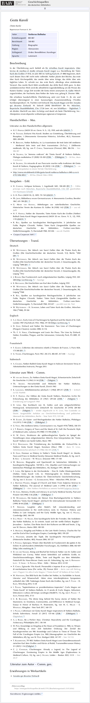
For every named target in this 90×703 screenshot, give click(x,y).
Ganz (18, 326)
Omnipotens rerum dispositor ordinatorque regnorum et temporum (38, 114)
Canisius (19, 186)
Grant (19, 320)
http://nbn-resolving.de (23, 548)
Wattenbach (21, 250)
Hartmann (20, 575)
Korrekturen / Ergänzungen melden (25, 694)
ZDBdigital (59, 157)
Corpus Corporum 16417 (23, 234)
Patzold (18, 543)
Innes (18, 492)
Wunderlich (21, 498)
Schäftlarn (62, 108)
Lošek (17, 471)
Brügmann (19, 283)
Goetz (22, 435)
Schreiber (35, 307)
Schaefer (26, 459)
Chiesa (39, 148)
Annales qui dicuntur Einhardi (26, 676)
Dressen (23, 527)
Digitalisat (73, 108)
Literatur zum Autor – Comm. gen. (31, 664)
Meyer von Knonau (26, 204)
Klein (15, 584)
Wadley (38, 459)
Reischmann (23, 444)
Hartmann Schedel (25, 192)
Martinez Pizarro (22, 483)
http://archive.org (24, 280)
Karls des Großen (17, 74)
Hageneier (20, 537)
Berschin (19, 142)
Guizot (18, 348)
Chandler (23, 649)
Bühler (18, 277)
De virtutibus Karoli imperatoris (59, 68)
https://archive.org (59, 323)
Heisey (19, 519)
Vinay (17, 426)
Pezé (18, 626)
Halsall (76, 512)
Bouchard (23, 599)
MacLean (19, 530)
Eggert (19, 419)
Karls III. (56, 74)
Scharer (29, 479)
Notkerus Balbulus (37, 34)
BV (68, 186)
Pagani (18, 587)
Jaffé (18, 198)
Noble (24, 332)
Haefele (21, 130)
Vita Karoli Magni (57, 103)
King (17, 459)
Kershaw (20, 507)
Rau (17, 222)
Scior (23, 563)
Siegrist (21, 384)
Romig (20, 620)
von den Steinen (22, 377)
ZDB (49, 157)
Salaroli (19, 154)
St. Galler (70, 90)
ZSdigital (51, 380)
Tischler (19, 133)
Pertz (20, 195)
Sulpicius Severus (71, 488)
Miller (72, 604)
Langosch (19, 390)
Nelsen (30, 519)
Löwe (19, 405)
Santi (15, 595)
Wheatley (17, 607)
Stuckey (45, 655)
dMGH (67, 130)
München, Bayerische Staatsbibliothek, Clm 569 (47, 189)
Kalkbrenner (20, 640)
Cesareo (18, 364)
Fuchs (73, 581)
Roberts (20, 429)
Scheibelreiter (42, 479)
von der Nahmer (22, 552)
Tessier (18, 354)
